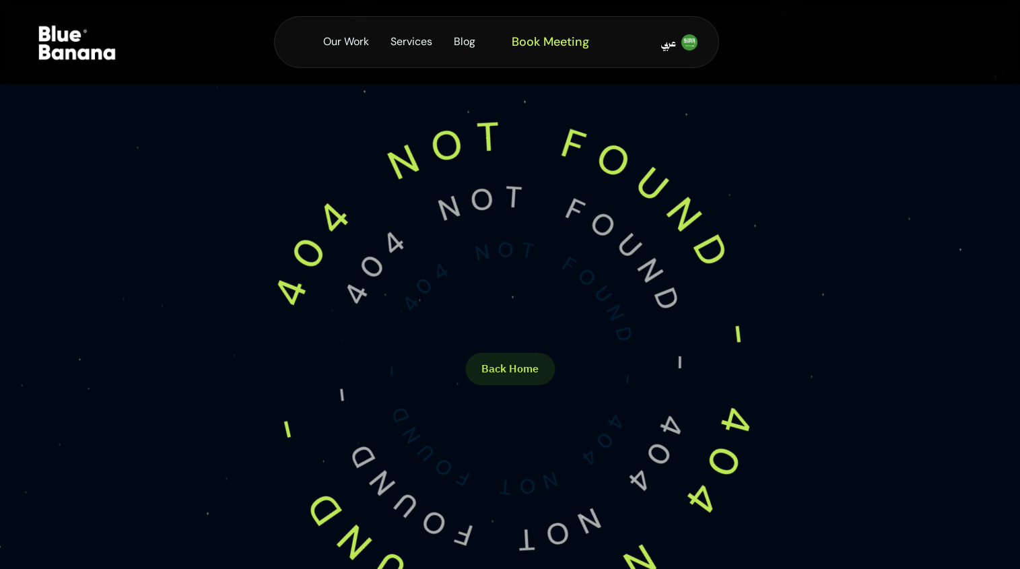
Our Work (346, 41)
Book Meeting (550, 42)
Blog (464, 41)
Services (411, 41)
